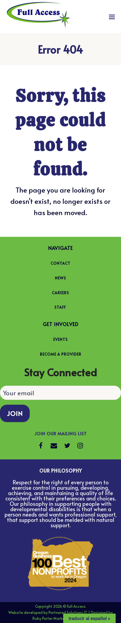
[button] (112, 16)
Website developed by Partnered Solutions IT (47, 612)
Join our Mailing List (61, 433)
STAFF (60, 307)
